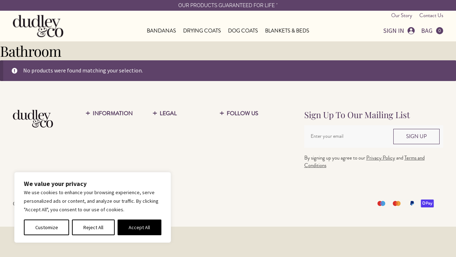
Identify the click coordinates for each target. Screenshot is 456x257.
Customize (46, 227)
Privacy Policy (380, 158)
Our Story (401, 15)
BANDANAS (161, 31)
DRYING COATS (202, 31)
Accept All (139, 227)
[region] (92, 207)
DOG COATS (243, 31)
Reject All (93, 227)
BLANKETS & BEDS (287, 31)
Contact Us (431, 15)
